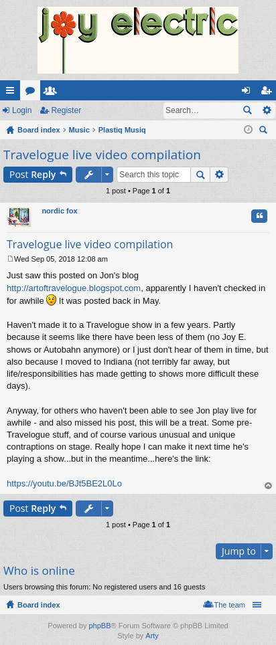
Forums (32, 93)
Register (66, 110)
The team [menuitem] (229, 605)
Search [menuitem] (264, 131)
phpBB (99, 626)
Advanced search (266, 110)
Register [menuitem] (269, 93)
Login (21, 110)
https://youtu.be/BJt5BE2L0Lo (64, 483)
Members (53, 93)
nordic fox (59, 211)
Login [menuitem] (249, 93)
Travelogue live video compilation (102, 154)
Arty (152, 636)
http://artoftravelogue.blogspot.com (74, 288)
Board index (38, 605)
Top (269, 486)
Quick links (12, 93)
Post (32, 174)
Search (247, 110)
